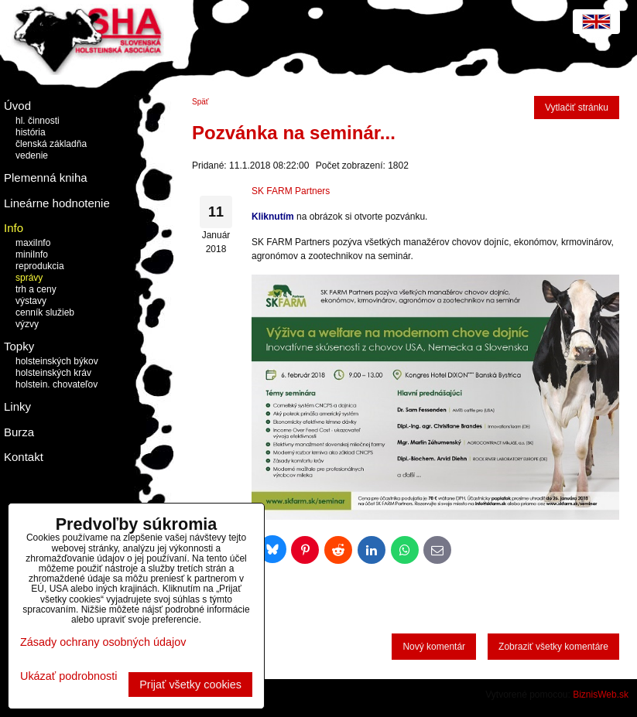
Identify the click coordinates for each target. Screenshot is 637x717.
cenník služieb (44, 312)
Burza (19, 432)
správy (29, 277)
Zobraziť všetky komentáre (553, 646)
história (30, 132)
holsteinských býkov (56, 361)
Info (13, 227)
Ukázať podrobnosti (68, 676)
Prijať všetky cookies (190, 684)
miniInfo (31, 254)
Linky (17, 406)
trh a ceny (36, 289)
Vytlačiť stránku (576, 107)
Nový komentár (433, 646)
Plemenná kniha (45, 177)
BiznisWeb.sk (600, 694)
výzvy (27, 324)
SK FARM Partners (291, 191)
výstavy (30, 300)
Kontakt (23, 456)
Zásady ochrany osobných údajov (103, 642)
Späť (200, 101)
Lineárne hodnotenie (57, 203)
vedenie (31, 155)
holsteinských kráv (53, 372)
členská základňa (51, 143)
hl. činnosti (37, 120)
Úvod (17, 105)
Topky (19, 346)
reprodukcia (39, 266)
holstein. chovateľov (56, 384)
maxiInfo (32, 242)
